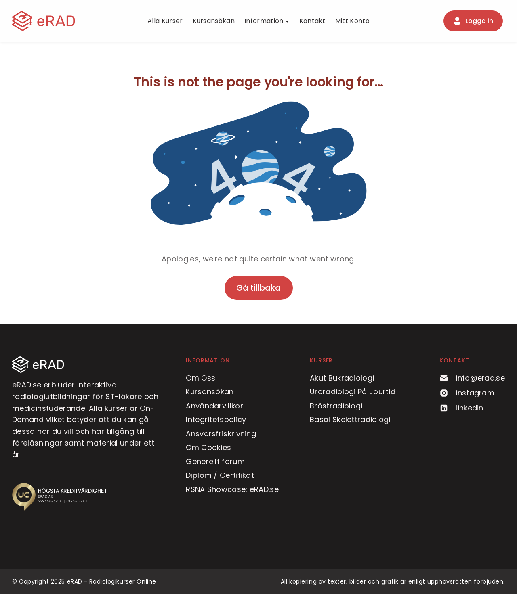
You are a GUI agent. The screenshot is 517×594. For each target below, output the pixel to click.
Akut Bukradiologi (342, 378)
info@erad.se (472, 378)
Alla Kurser (165, 20)
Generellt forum (215, 461)
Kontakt (312, 20)
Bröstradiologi (336, 406)
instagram (466, 393)
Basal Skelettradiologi (350, 419)
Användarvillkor (214, 406)
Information (264, 20)
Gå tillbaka (258, 287)
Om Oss (200, 378)
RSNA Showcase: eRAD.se (232, 489)
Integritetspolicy (216, 419)
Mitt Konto (352, 20)
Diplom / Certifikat (220, 475)
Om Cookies (208, 447)
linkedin (461, 408)
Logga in (472, 21)
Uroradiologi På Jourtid (352, 392)
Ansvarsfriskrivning (221, 434)
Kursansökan (214, 20)
